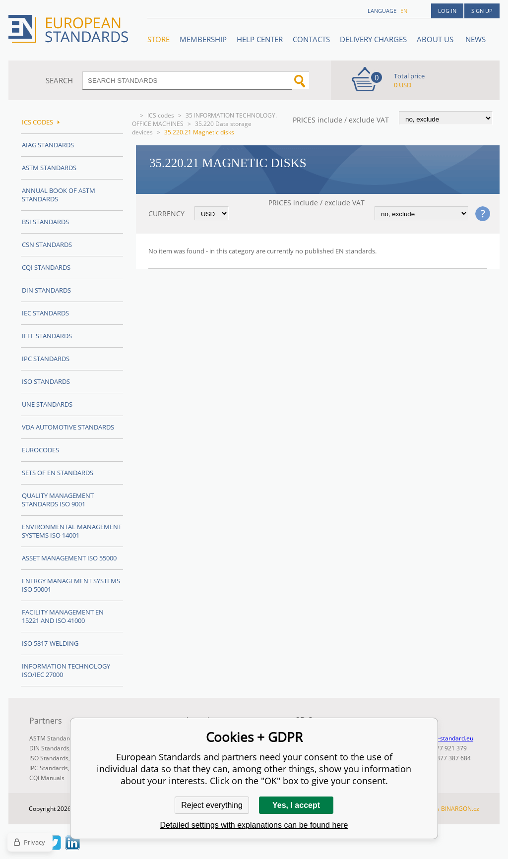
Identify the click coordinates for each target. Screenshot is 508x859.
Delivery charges (373, 39)
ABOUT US (436, 39)
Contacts (311, 39)
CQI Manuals (46, 778)
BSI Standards (45, 221)
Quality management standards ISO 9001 (58, 499)
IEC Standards (45, 312)
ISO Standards (46, 381)
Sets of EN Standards (57, 472)
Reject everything (212, 805)
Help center (260, 39)
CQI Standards (46, 267)
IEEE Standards (47, 335)
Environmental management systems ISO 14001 (72, 531)
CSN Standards (47, 244)
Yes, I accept (296, 805)
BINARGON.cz (460, 808)
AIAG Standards (48, 144)
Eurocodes (40, 449)
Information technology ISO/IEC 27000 (66, 670)
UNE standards (47, 404)
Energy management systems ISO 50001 (71, 585)
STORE (158, 39)
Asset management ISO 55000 (69, 557)
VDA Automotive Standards (68, 427)
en (403, 10)
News (475, 39)
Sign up (482, 10)
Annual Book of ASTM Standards (58, 194)
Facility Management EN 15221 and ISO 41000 (63, 616)
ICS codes (160, 115)
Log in (447, 10)
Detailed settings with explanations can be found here (254, 825)
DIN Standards (46, 290)
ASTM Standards (49, 167)
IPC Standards (45, 358)
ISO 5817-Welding (50, 643)
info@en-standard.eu (444, 738)
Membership (203, 39)
